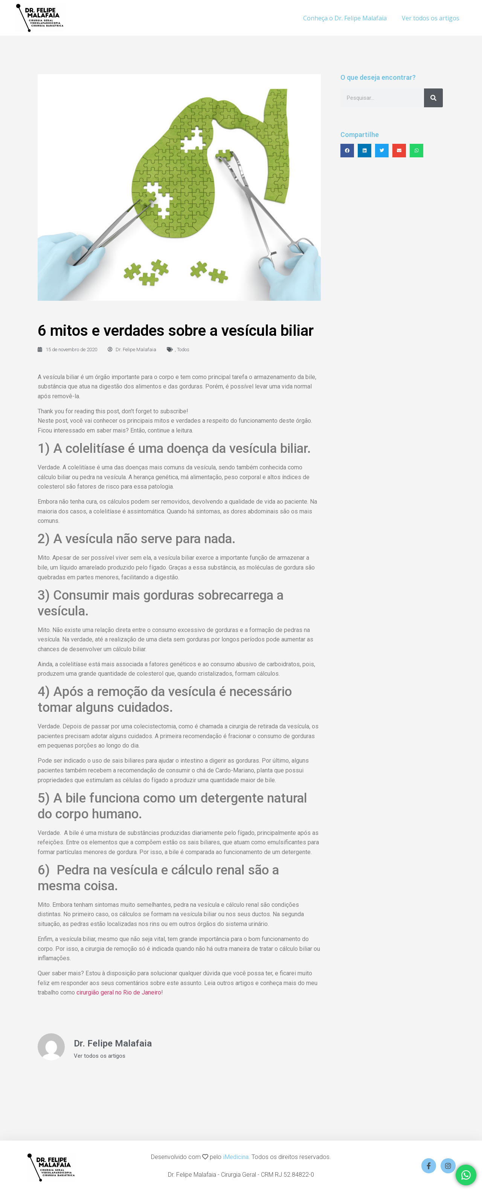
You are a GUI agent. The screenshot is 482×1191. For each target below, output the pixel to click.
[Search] (433, 97)
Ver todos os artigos (430, 18)
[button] (347, 150)
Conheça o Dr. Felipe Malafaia (345, 18)
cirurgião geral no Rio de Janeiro (118, 992)
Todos (183, 349)
